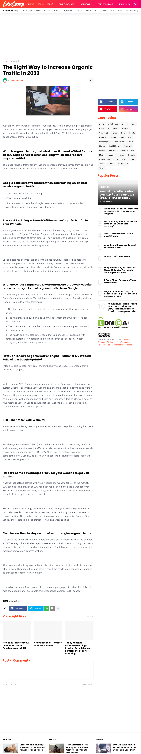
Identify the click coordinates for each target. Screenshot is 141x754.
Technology (90, 11)
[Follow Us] (131, 10)
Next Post (87, 684)
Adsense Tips (27, 11)
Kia (129, 137)
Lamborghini (104, 141)
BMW (101, 128)
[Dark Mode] (129, 4)
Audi (133, 124)
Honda (132, 133)
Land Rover (119, 141)
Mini (101, 155)
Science (103, 11)
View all (90, 616)
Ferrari (114, 133)
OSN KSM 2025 (44, 4)
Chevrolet (103, 133)
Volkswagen (122, 163)
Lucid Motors (114, 146)
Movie (120, 11)
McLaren (112, 150)
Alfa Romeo (113, 124)
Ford (123, 133)
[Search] (135, 4)
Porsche (131, 155)
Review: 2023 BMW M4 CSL (117, 256)
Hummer (103, 137)
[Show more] (57, 608)
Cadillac (125, 128)
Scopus (79, 11)
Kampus (123, 4)
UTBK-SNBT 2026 (66, 4)
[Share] (91, 80)
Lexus (130, 141)
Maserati (127, 146)
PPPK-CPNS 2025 (105, 4)
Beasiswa (85, 4)
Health (47, 11)
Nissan (121, 155)
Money (56, 11)
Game (112, 11)
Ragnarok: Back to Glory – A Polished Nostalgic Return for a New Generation (120, 294)
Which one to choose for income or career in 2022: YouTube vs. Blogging (121, 211)
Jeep (122, 137)
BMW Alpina (113, 128)
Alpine (125, 124)
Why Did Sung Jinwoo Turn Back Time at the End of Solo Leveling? (120, 224)
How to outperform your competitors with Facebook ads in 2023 (16, 645)
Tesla (101, 163)
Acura (101, 124)
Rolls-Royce (120, 159)
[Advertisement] (70, 36)
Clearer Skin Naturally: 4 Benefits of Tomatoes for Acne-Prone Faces (32, 747)
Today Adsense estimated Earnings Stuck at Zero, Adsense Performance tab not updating (77, 648)
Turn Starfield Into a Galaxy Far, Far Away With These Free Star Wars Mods (77, 749)
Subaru (132, 159)
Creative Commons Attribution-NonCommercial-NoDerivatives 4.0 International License (115, 342)
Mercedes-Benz (127, 150)
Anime (38, 11)
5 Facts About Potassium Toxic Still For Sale (120, 281)
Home (31, 4)
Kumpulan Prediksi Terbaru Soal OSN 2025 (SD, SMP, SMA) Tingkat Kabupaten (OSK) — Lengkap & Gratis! (122, 308)
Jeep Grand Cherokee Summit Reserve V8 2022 (120, 246)
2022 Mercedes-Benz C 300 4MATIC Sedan (118, 234)
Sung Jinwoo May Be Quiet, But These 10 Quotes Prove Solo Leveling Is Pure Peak (120, 270)
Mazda (102, 150)
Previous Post (10, 684)
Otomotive (67, 11)
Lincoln (102, 146)
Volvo (101, 168)
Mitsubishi (111, 155)
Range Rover (105, 159)
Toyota (111, 163)
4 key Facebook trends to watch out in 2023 (48, 644)
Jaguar (113, 137)
